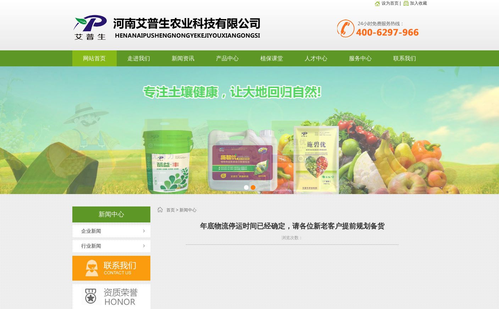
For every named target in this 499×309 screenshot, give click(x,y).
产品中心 (227, 58)
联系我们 (404, 58)
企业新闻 (91, 231)
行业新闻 (91, 246)
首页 (170, 210)
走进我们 (138, 58)
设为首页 (386, 3)
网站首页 (94, 58)
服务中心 (360, 58)
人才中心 (316, 58)
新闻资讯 (183, 58)
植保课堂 (271, 58)
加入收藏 (414, 3)
